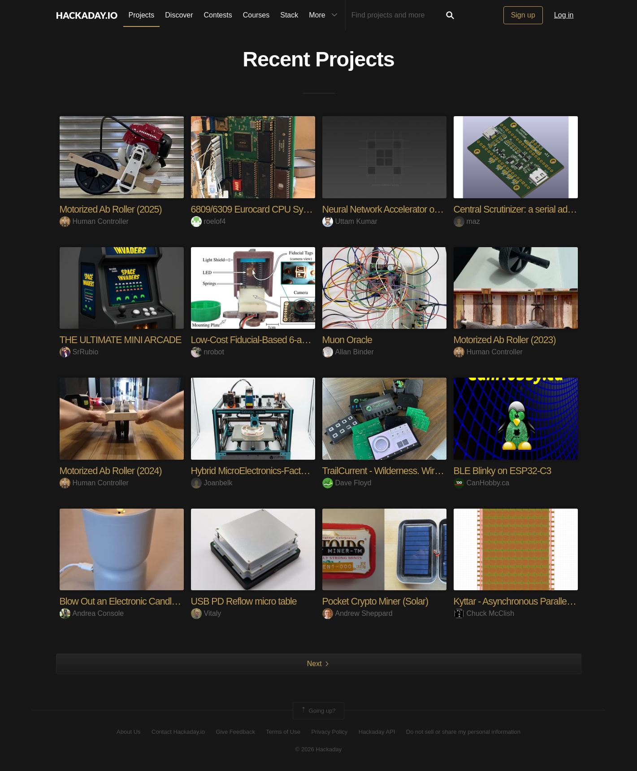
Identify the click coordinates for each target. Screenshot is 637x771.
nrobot (207, 352)
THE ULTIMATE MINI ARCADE (123, 339)
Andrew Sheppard (357, 613)
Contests (218, 15)
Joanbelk (212, 482)
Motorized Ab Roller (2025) (112, 209)
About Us (128, 731)
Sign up (523, 15)
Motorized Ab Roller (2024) (112, 470)
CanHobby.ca (482, 482)
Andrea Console (92, 613)
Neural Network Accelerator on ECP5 (395, 209)
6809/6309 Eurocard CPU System (258, 209)
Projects (142, 15)
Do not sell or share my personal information (463, 731)
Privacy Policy (329, 731)
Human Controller (94, 221)
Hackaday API (377, 731)
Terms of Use (283, 731)
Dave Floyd (347, 482)
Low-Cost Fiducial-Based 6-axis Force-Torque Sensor (297, 339)
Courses (256, 15)
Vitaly (206, 613)
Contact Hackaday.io (178, 731)
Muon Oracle (348, 339)
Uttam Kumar (349, 221)
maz (467, 221)
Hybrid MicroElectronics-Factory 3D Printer (275, 470)
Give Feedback (235, 731)
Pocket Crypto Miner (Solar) (377, 601)
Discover (179, 15)
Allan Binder (348, 352)
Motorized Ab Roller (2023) (506, 339)
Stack (289, 15)
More (325, 15)
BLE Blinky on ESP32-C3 (504, 470)
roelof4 (208, 221)
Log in (564, 15)
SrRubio (79, 352)
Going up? (318, 710)
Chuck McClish (484, 613)
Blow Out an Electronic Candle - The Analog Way (156, 601)
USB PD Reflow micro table (245, 601)
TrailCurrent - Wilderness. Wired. (386, 470)
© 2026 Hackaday (318, 748)
